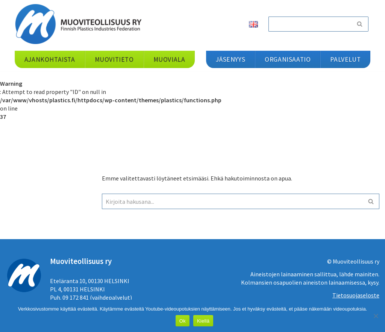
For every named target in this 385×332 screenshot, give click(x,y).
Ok (182, 321)
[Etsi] (309, 24)
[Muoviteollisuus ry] (81, 24)
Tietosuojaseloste (355, 295)
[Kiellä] (375, 316)
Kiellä (203, 321)
